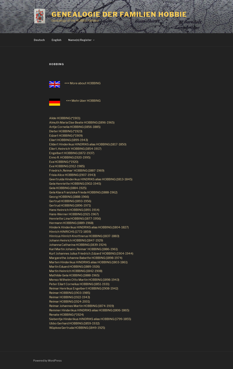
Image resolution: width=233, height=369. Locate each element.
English (56, 39)
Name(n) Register (81, 39)
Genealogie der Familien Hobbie (119, 14)
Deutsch (39, 39)
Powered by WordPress (47, 360)
